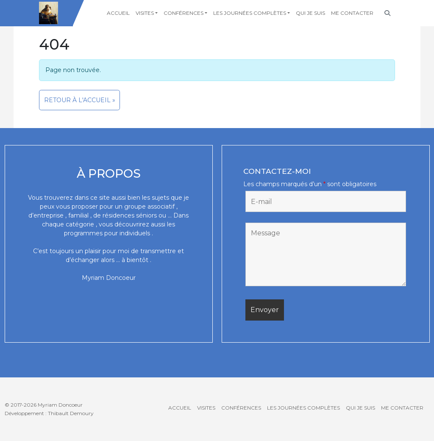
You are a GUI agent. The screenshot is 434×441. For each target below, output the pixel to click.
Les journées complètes (249, 13)
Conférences (183, 13)
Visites (145, 13)
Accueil (118, 13)
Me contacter (352, 13)
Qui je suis (310, 13)
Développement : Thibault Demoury (49, 413)
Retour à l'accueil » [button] (79, 100)
